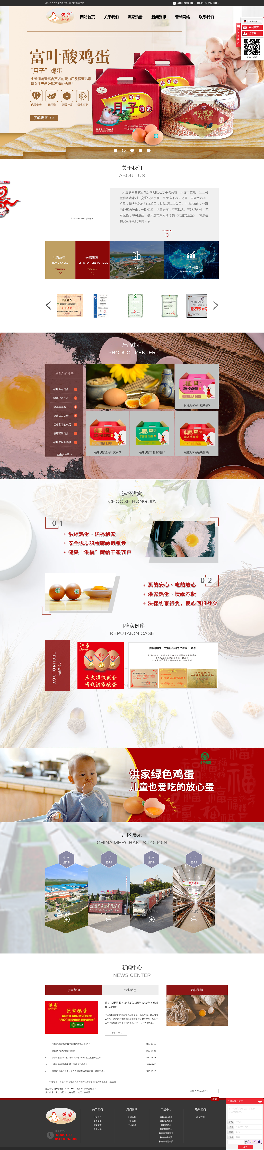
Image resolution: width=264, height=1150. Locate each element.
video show (137, 271)
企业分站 (49, 1088)
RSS (67, 1088)
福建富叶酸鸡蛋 (62, 424)
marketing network (191, 271)
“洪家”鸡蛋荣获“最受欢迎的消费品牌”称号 (71, 1044)
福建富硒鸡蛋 (61, 433)
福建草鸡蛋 (59, 406)
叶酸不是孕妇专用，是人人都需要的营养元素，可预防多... (78, 1071)
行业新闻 (132, 1121)
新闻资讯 (158, 17)
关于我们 (111, 17)
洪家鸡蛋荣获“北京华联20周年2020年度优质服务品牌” (132, 1004)
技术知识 (132, 1125)
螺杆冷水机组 (101, 1082)
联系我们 (206, 17)
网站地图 (59, 1088)
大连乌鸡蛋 (70, 1092)
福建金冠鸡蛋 (61, 389)
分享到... (253, 33)
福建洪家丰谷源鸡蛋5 (152, 452)
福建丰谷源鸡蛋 (62, 442)
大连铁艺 (63, 1082)
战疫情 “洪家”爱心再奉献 (63, 1051)
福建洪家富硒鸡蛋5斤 (197, 452)
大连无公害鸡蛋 (83, 1092)
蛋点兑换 (97, 1129)
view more (60, 269)
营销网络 (182, 17)
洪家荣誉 (97, 1125)
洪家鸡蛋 (135, 17)
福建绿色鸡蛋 (61, 398)
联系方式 (200, 1117)
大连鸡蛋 (60, 1092)
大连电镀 (112, 1082)
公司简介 (97, 1117)
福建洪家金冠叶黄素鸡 (107, 452)
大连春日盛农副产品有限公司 (81, 1082)
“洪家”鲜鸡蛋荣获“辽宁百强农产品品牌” (70, 1064)
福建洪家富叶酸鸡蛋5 (197, 405)
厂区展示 (137, 267)
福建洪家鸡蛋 (61, 415)
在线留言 (254, 27)
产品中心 (166, 1109)
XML (73, 1088)
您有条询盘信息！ (86, 1088)
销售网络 (97, 1121)
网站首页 (87, 17)
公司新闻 (132, 1117)
